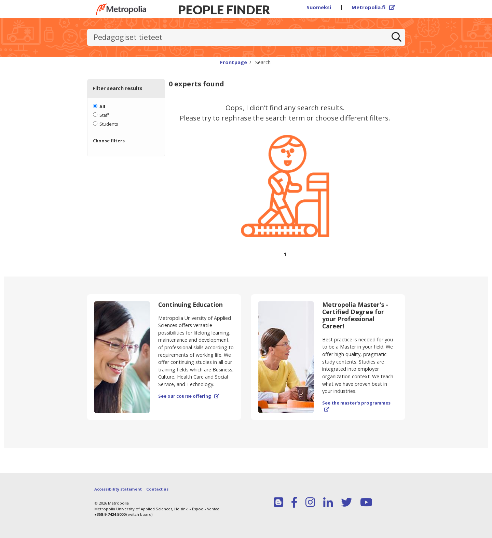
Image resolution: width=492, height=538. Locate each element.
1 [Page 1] (285, 254)
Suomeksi (318, 7)
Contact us (157, 489)
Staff (104, 115)
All (102, 106)
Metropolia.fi (373, 7)
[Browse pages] (285, 258)
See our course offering (188, 396)
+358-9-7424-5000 (109, 514)
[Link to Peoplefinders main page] (121, 9)
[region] (285, 184)
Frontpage (233, 62)
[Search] (396, 37)
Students (108, 124)
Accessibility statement (118, 489)
